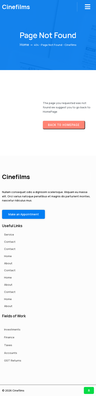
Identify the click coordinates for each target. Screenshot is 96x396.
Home (24, 44)
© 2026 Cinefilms (13, 390)
